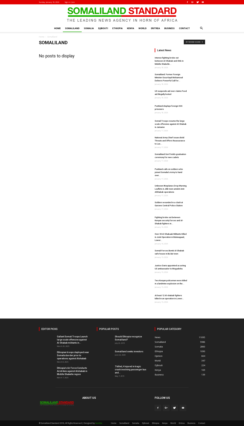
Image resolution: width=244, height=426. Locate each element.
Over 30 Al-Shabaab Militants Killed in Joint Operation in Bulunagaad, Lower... (171, 237)
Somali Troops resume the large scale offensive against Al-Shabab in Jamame (170, 124)
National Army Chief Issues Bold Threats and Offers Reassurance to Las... (170, 140)
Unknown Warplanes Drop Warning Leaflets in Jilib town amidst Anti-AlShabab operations (171, 189)
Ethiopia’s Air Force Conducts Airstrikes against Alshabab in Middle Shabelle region (72, 371)
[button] (201, 28)
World (142, 28)
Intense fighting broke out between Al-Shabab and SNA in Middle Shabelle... (169, 61)
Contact (184, 28)
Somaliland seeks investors (129, 351)
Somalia (89, 28)
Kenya (130, 28)
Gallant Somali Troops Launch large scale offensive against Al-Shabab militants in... (72, 339)
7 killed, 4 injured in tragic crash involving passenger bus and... (130, 369)
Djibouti (103, 28)
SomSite (98, 423)
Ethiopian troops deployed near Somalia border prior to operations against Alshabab (73, 355)
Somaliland (72, 28)
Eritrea (155, 28)
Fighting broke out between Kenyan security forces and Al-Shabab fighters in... (169, 220)
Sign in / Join (70, 2)
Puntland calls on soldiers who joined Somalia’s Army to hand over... (169, 172)
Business (169, 28)
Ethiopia (117, 28)
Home (57, 28)
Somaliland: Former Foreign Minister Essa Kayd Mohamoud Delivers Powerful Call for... (169, 77)
